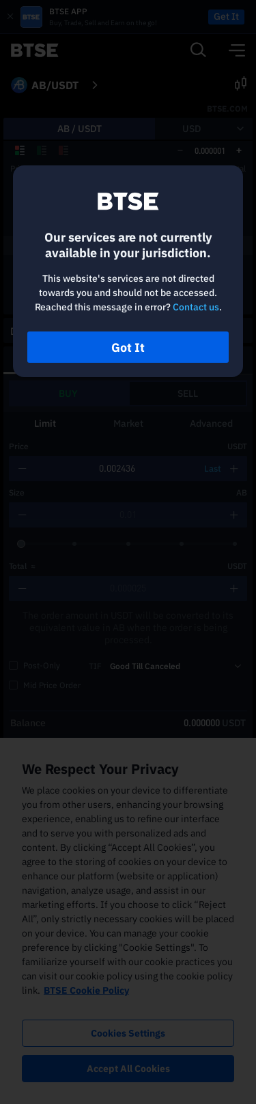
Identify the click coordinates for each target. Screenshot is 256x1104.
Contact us (196, 307)
